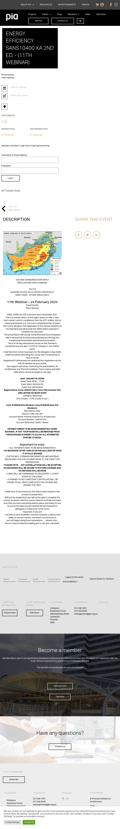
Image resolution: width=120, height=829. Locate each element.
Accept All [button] (28, 822)
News (87, 14)
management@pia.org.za (86, 614)
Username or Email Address (14, 155)
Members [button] (73, 14)
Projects (32, 14)
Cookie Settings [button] (12, 822)
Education (101, 14)
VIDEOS (85, 5)
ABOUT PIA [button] (27, 4)
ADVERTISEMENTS (67, 5)
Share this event (19, 95)
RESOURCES (46, 5)
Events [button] (46, 14)
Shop (59, 14)
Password (6, 166)
